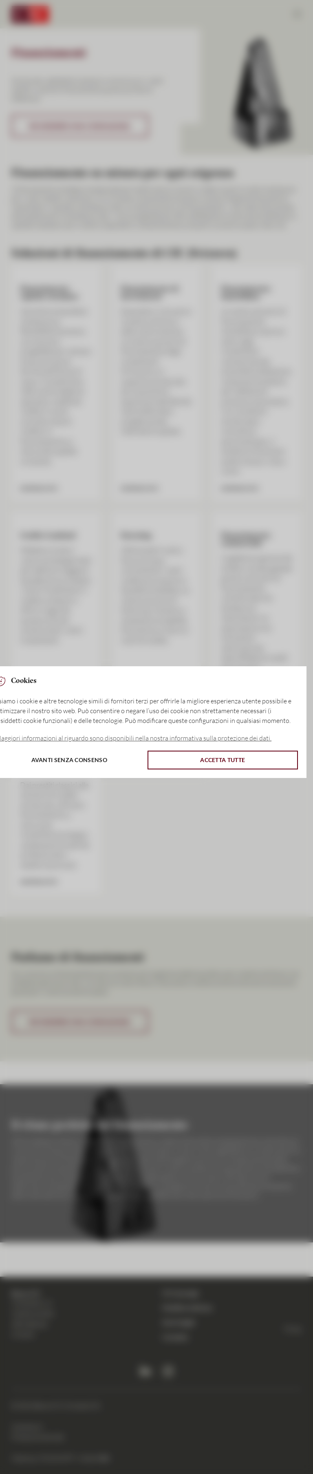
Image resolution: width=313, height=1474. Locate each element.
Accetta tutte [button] (222, 759)
